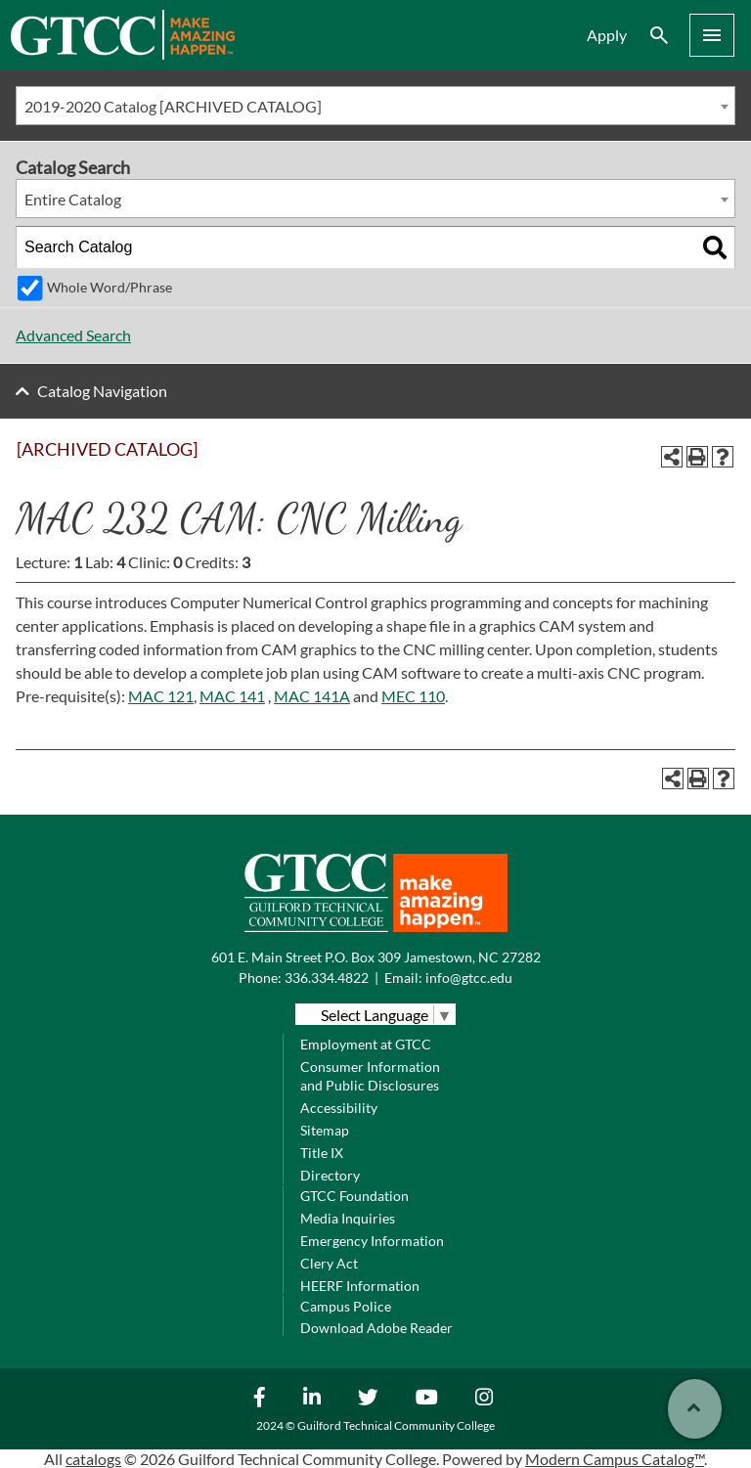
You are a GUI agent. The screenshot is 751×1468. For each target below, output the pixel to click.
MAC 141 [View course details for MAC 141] (232, 696)
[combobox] (375, 105)
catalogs (93, 1458)
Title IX (321, 1152)
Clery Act (329, 1263)
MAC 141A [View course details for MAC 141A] (312, 696)
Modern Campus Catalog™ (614, 1458)
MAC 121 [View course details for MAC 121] (161, 696)
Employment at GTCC (365, 1044)
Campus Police (345, 1306)
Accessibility (338, 1107)
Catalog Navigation (102, 390)
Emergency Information (372, 1240)
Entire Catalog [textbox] (72, 199)
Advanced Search (73, 335)
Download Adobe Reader (376, 1327)
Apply (607, 34)
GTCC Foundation (354, 1195)
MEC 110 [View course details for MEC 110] (413, 696)
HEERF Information (360, 1285)
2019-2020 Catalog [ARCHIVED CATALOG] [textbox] (173, 106)
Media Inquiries (347, 1218)
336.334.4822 (327, 977)
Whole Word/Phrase (109, 287)
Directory (330, 1175)
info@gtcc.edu (468, 977)
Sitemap (324, 1130)
